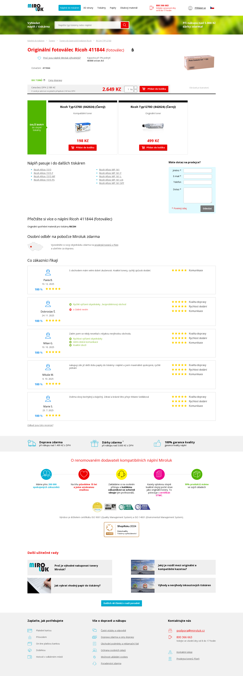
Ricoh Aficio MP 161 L (110, 176)
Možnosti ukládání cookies (114, 656)
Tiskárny (101, 7)
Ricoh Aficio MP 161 (109, 169)
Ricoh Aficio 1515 (42, 169)
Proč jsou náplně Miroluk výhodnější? (62, 57)
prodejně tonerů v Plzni (106, 244)
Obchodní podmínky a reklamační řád (120, 643)
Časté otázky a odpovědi (113, 630)
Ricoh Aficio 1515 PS (44, 179)
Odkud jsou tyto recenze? (40, 425)
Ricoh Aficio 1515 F (43, 173)
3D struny (88, 7)
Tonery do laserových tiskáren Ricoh (75, 40)
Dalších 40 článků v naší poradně (122, 603)
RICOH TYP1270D (103, 40)
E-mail (176, 176)
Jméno (176, 170)
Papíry (113, 7)
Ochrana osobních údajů (113, 650)
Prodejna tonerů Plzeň (188, 658)
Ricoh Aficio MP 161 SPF (111, 183)
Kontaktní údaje (184, 652)
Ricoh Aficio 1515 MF (44, 176)
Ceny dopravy (55, 80)
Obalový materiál (128, 7)
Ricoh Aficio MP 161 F (110, 173)
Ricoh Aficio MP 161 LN (111, 179)
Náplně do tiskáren (69, 7)
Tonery (52, 40)
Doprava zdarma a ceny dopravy (117, 637)
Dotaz (176, 189)
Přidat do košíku (154, 88)
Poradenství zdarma (111, 663)
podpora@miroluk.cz (190, 630)
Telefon (177, 181)
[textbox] (88, 25)
